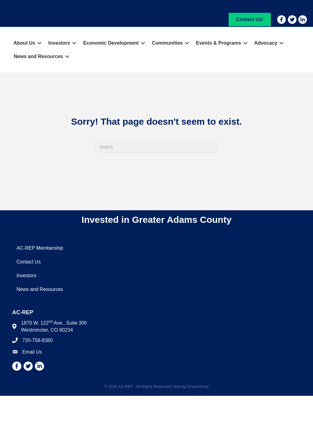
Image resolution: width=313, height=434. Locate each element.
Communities (167, 81)
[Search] (156, 185)
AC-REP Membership (40, 286)
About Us (24, 81)
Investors (59, 81)
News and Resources (38, 94)
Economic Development (110, 81)
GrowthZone (198, 424)
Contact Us (29, 300)
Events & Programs (218, 81)
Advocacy (266, 81)
